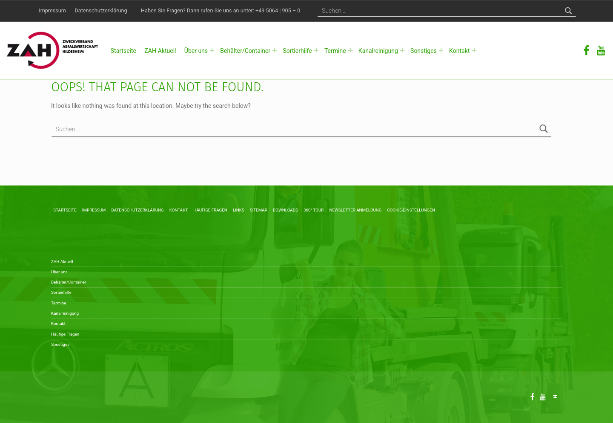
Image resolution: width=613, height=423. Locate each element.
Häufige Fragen (210, 210)
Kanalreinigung (378, 50)
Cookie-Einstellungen (411, 210)
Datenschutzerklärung (101, 10)
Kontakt (459, 50)
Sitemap (258, 210)
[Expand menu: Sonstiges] (441, 50)
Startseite (123, 50)
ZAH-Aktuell (160, 50)
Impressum (52, 10)
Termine (335, 50)
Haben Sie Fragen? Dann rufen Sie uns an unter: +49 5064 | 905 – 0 (220, 10)
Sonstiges (423, 50)
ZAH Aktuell (62, 261)
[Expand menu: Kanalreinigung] (402, 50)
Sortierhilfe (297, 50)
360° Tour (314, 210)
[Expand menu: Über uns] (212, 50)
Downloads (285, 210)
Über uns (196, 50)
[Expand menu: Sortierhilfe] (316, 50)
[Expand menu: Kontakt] (474, 50)
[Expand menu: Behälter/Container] (274, 50)
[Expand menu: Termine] (350, 50)
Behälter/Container (245, 50)
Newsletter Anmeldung (355, 210)
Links (238, 210)
